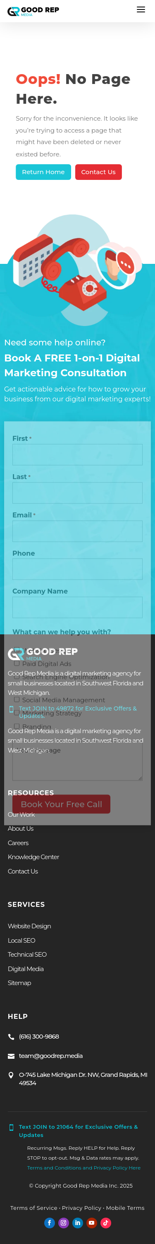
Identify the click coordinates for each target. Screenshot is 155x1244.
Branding (36, 728)
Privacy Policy (81, 1207)
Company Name (40, 593)
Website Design (46, 652)
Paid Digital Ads (47, 665)
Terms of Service (33, 1207)
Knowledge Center (33, 857)
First (21, 441)
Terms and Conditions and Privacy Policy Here (84, 1168)
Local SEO (21, 940)
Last (21, 479)
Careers (18, 843)
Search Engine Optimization (66, 679)
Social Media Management (63, 702)
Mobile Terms (125, 1207)
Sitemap (19, 983)
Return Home (44, 172)
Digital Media (26, 969)
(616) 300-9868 (39, 1036)
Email (24, 517)
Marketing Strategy (52, 715)
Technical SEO (27, 954)
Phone (23, 555)
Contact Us (98, 172)
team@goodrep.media (51, 1056)
